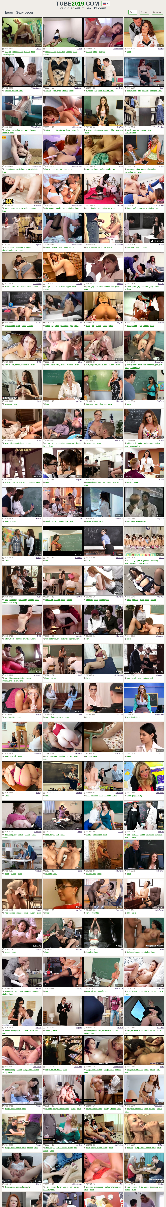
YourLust (119, 558)
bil (52, 130)
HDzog (161, 49)
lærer (33, 52)
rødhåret (145, 91)
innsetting (49, 600)
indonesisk (25, 365)
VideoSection (118, 49)
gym (54, 91)
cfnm (88, 1148)
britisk (47, 365)
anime (47, 130)
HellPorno (160, 793)
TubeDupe (38, 754)
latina (32, 1030)
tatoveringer (97, 835)
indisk (129, 130)
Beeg (39, 401)
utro (6, 443)
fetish (100, 482)
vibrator (69, 600)
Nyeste (144, 12)
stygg (113, 169)
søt (15, 991)
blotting (61, 521)
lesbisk (88, 835)
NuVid (80, 832)
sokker (112, 130)
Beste (132, 12)
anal (87, 208)
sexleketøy (13, 603)
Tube (70, 3)
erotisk (54, 521)
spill (140, 326)
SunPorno (119, 519)
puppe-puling (135, 368)
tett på (47, 521)
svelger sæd (90, 443)
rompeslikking (10, 1070)
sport (59, 91)
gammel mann (30, 130)
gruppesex (55, 326)
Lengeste (157, 12)
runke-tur (89, 169)
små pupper (137, 208)
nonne (142, 835)
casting (7, 130)
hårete (47, 169)
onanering (154, 561)
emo (128, 678)
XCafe (161, 166)
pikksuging (152, 169)
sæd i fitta (61, 52)
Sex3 (162, 88)
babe (88, 247)
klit (13, 365)
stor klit (7, 365)
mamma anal (7, 681)
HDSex (38, 49)
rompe (47, 287)
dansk (17, 365)
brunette (94, 796)
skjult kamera (10, 326)
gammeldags (141, 521)
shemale (27, 247)
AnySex (120, 323)
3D (74, 247)
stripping (35, 991)
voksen (63, 365)
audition (8, 91)
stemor (113, 1109)
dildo (128, 913)
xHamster (37, 205)
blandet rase (109, 287)
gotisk (134, 678)
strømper (153, 91)
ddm (128, 835)
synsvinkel (27, 639)
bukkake (130, 1148)
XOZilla (120, 127)
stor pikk (8, 52)
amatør (110, 247)
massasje (59, 717)
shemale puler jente (9, 250)
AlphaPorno (159, 910)
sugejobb (89, 91)
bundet (5, 603)
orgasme (93, 365)
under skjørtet (143, 563)
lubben (129, 443)
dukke (129, 208)
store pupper (131, 91)
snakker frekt (91, 130)
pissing (94, 247)
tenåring (128, 289)
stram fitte (75, 130)
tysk (46, 717)
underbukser (148, 443)
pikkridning (22, 600)
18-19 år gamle (8, 54)
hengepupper (31, 208)
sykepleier (150, 835)
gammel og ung (17, 130)
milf (139, 91)
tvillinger (102, 52)
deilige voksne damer (135, 952)
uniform (46, 54)
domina (93, 208)
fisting (4, 1072)
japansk (136, 130)
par (96, 91)
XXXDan (160, 597)
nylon (100, 208)
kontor (78, 443)
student (27, 52)
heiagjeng (130, 247)
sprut (145, 208)
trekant (153, 600)
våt (104, 247)
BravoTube (159, 362)
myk (66, 521)
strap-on (106, 208)
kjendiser (89, 952)
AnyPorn (119, 88)
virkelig (106, 1109)
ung (70, 169)
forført (88, 521)
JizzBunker (78, 88)
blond (65, 208)
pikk (160, 365)
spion (18, 326)
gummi (117, 287)
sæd (100, 91)
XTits (121, 166)
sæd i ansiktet (10, 717)
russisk (22, 208)
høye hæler (25, 169)
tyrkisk (110, 326)
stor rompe (131, 169)
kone (21, 681)
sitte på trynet (62, 639)
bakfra (7, 208)
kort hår (89, 52)
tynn (60, 169)
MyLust (39, 245)
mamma (143, 130)
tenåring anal (105, 169)
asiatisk (48, 91)
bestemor (14, 208)
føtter (7, 639)
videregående (18, 52)
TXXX (39, 362)
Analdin (79, 284)
